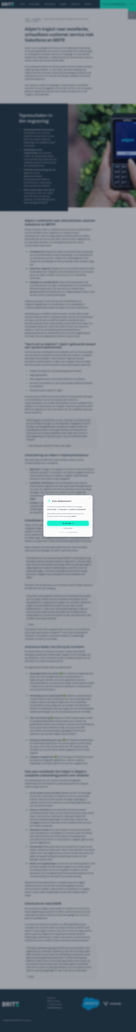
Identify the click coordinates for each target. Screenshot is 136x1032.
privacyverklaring (72, 532)
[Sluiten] (90, 498)
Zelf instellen (68, 528)
